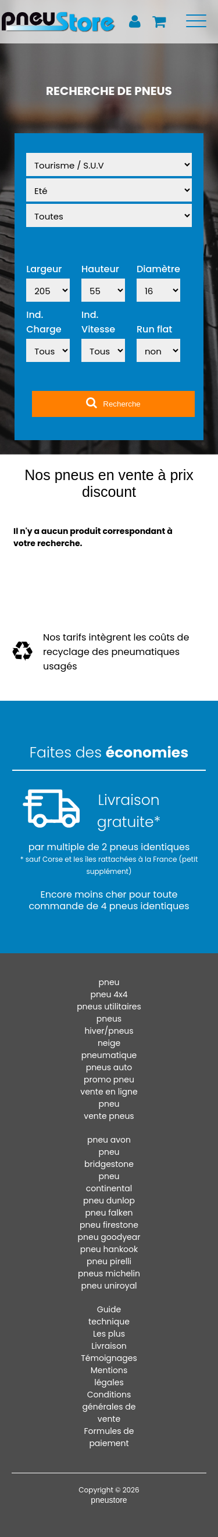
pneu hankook (109, 1249)
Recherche (113, 402)
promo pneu (109, 1079)
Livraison (109, 1346)
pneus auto (109, 1067)
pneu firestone (109, 1225)
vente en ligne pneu (108, 1098)
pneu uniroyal (109, 1285)
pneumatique (109, 1055)
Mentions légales (109, 1376)
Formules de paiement (109, 1437)
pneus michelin (109, 1273)
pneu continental (109, 1182)
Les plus (109, 1334)
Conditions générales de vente (109, 1407)
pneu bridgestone (109, 1158)
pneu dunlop (109, 1200)
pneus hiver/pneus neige (108, 1031)
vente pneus (109, 1116)
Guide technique (109, 1315)
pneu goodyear (109, 1237)
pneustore (109, 1500)
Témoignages (109, 1358)
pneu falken (109, 1212)
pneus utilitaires (109, 1006)
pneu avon (109, 1140)
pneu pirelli (109, 1261)
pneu (108, 982)
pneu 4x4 (108, 994)
